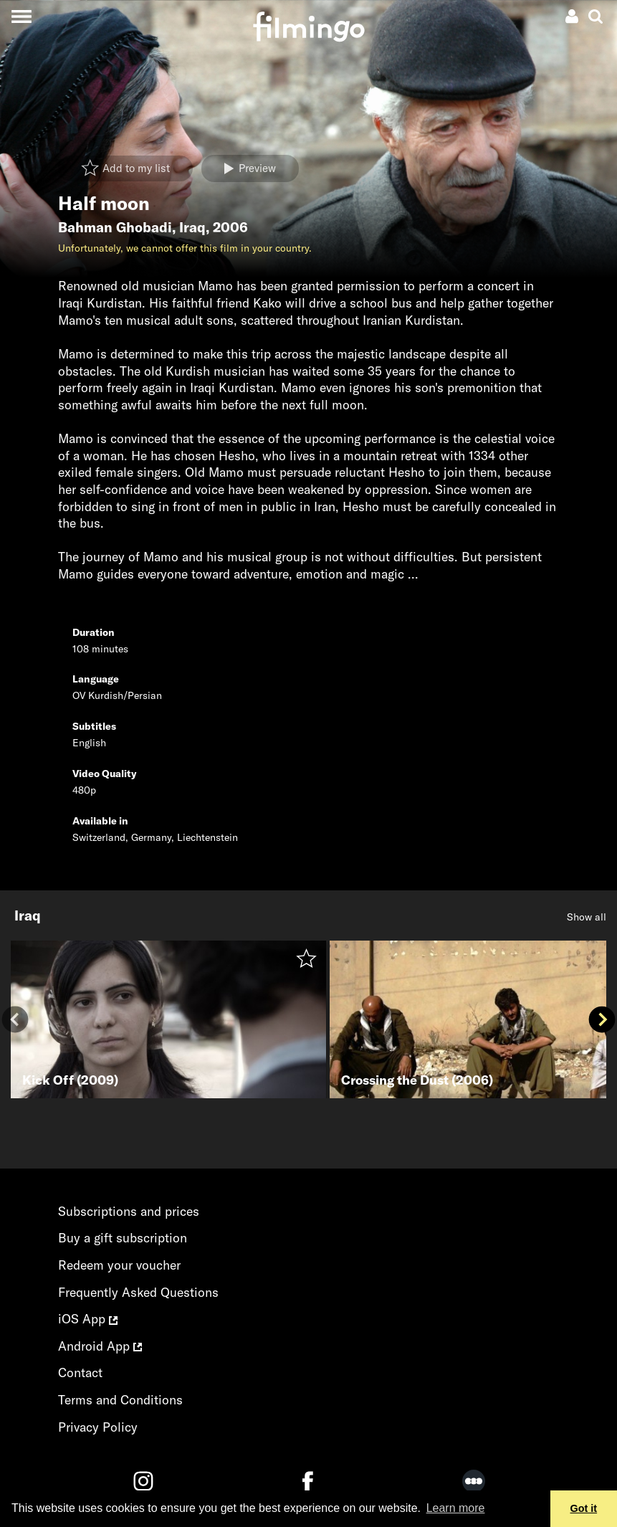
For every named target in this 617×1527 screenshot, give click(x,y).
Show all (586, 916)
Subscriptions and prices (128, 1211)
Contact (80, 1372)
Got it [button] (584, 1508)
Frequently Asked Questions (138, 1292)
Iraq (192, 227)
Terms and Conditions (120, 1400)
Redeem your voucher (119, 1265)
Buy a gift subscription (122, 1237)
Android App (100, 1346)
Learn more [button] (455, 1508)
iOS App (88, 1318)
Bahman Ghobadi (115, 227)
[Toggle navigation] (21, 16)
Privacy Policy (98, 1427)
